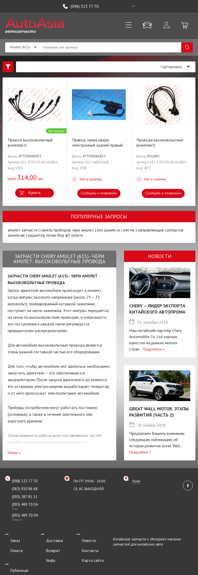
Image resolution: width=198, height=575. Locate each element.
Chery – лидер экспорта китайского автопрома (157, 309)
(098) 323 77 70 (85, 6)
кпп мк (129, 230)
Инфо (45, 552)
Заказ (10, 539)
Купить (34, 192)
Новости (84, 539)
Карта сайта (87, 552)
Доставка (49, 539)
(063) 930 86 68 (25, 488)
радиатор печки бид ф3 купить (55, 235)
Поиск (187, 47)
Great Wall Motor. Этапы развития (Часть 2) (159, 412)
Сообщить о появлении (99, 193)
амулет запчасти (22, 230)
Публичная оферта (21, 560)
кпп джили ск (108, 230)
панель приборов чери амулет (67, 230)
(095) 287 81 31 (24, 496)
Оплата (11, 546)
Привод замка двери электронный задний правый (97, 142)
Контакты (85, 546)
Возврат (48, 546)
